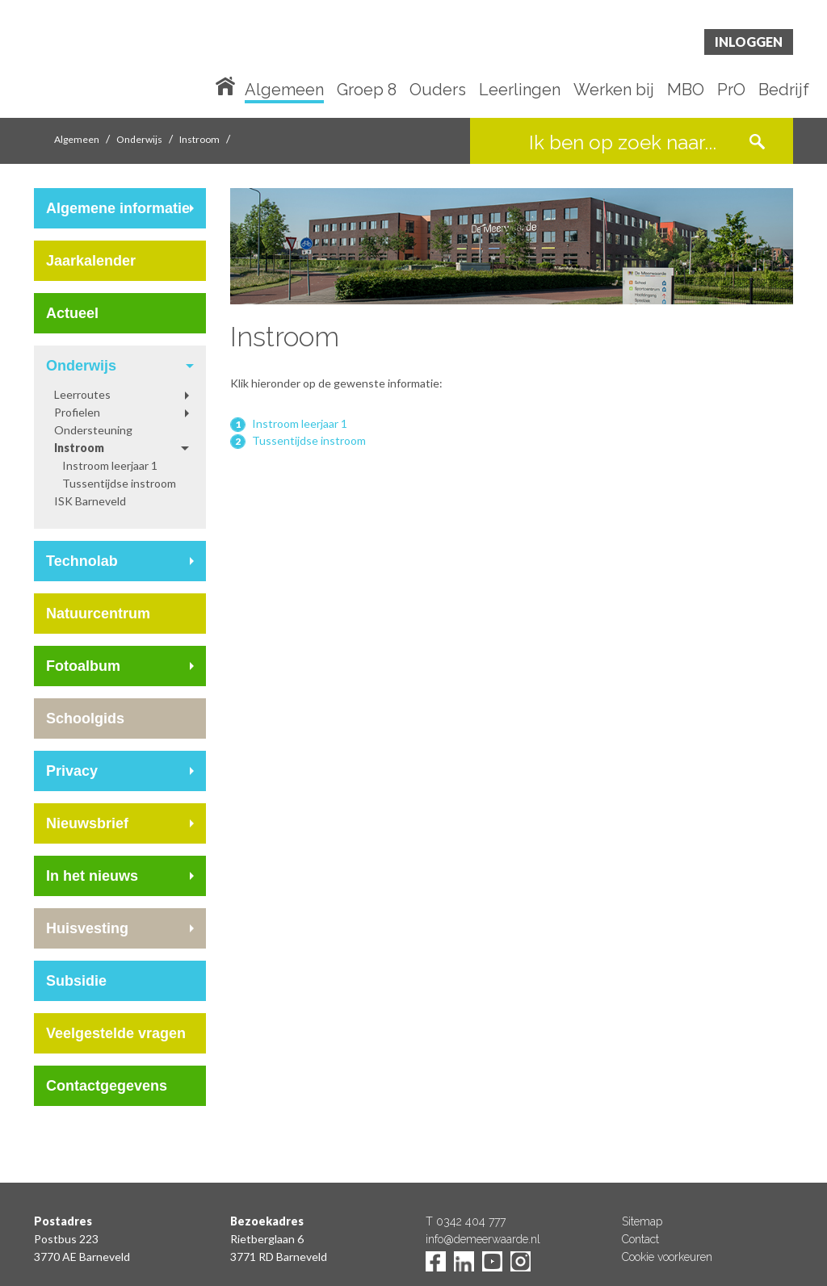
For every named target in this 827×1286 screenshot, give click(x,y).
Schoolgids (85, 718)
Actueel (72, 313)
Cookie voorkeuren (667, 1256)
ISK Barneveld (90, 501)
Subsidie (76, 981)
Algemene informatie (118, 208)
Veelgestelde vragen (116, 1033)
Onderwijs (139, 139)
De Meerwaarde (131, 61)
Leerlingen (519, 90)
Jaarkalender (91, 261)
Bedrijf (783, 90)
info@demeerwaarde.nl (483, 1239)
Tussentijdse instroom (119, 483)
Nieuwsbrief (87, 823)
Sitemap (642, 1221)
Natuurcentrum (98, 613)
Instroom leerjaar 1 (109, 465)
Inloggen (749, 41)
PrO (731, 90)
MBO (685, 90)
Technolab (82, 561)
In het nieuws (92, 876)
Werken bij (613, 90)
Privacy (72, 771)
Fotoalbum (83, 666)
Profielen (77, 412)
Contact (640, 1239)
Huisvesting (87, 928)
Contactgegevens (106, 1086)
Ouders (437, 90)
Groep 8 (367, 90)
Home (228, 84)
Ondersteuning (93, 430)
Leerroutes (82, 394)
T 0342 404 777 (466, 1221)
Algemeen (284, 90)
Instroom (199, 139)
